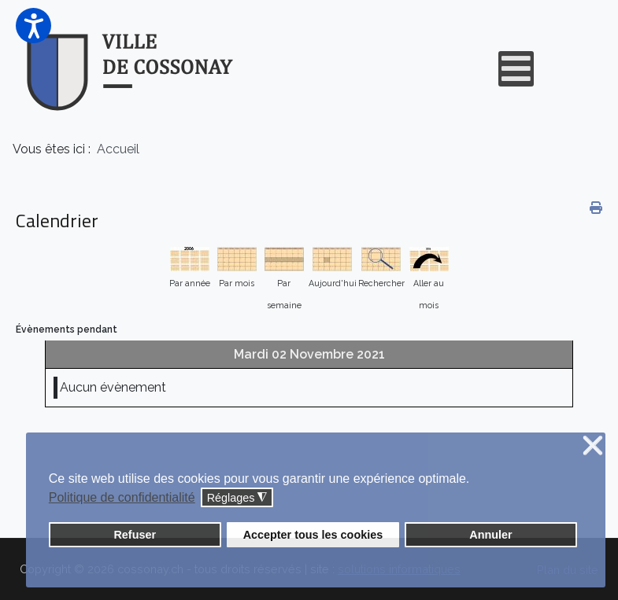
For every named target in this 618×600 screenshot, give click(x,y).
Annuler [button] (490, 534)
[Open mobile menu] (516, 69)
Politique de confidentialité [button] (122, 497)
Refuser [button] (134, 534)
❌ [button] (593, 446)
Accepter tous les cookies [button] (313, 534)
